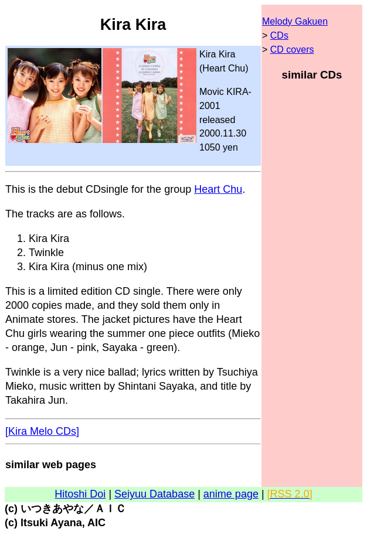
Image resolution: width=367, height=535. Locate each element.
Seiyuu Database (154, 494)
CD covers (292, 49)
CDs (279, 35)
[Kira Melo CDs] (42, 431)
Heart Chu (218, 189)
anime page (231, 494)
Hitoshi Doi (80, 494)
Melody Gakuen (295, 21)
